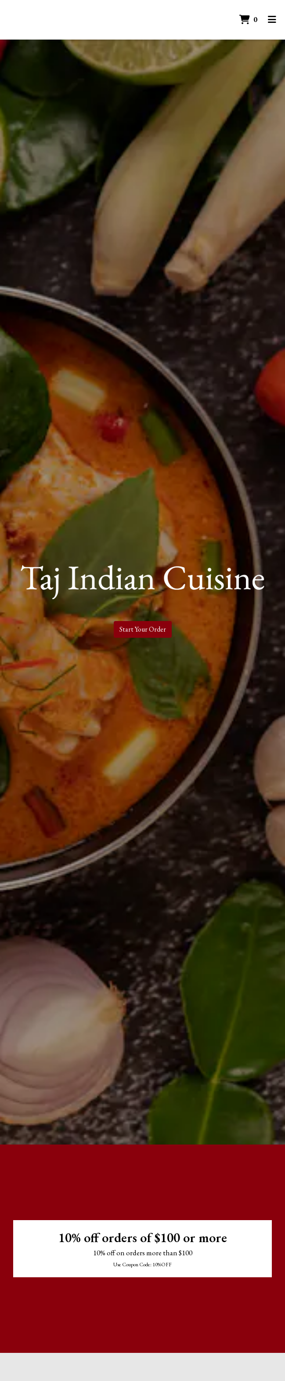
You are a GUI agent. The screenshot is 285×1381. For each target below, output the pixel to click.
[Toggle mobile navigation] (272, 19)
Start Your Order (142, 629)
